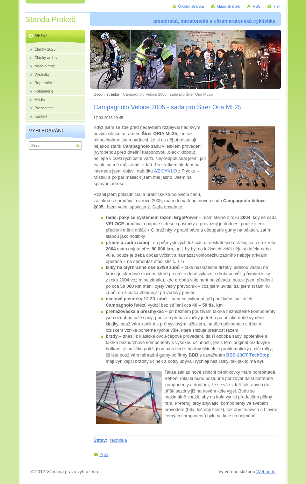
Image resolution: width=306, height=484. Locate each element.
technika (118, 440)
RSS (257, 6)
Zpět (104, 454)
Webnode (266, 471)
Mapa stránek (228, 6)
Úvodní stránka (106, 94)
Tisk (276, 6)
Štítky (100, 440)
